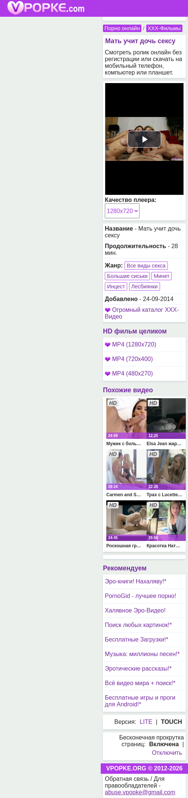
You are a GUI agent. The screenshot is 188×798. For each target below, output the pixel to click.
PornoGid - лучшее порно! (140, 596)
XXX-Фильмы (164, 28)
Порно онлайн (122, 28)
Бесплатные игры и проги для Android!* (140, 700)
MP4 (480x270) (129, 373)
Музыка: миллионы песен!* (142, 654)
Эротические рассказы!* (138, 668)
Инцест (116, 286)
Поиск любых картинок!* (138, 625)
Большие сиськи (127, 276)
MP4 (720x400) (129, 359)
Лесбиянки (144, 286)
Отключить (167, 753)
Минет (161, 276)
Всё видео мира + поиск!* (140, 683)
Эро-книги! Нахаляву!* (135, 581)
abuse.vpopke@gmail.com (140, 792)
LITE (146, 722)
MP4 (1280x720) (130, 344)
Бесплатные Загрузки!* (136, 639)
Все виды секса (146, 266)
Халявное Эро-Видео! (135, 610)
